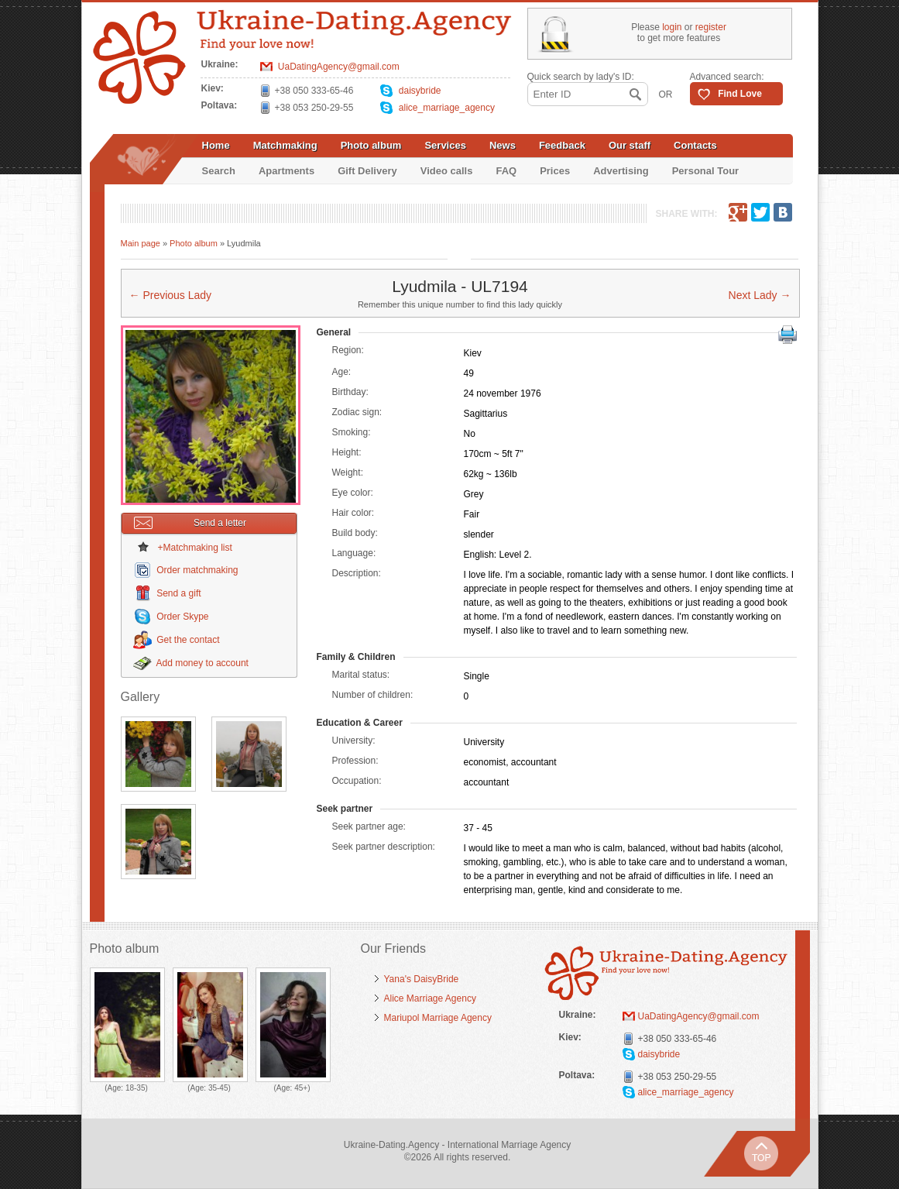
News (502, 145)
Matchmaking (285, 145)
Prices (555, 171)
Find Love (740, 93)
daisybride (420, 90)
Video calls (446, 171)
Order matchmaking (197, 570)
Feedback (562, 145)
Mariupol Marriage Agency (438, 1017)
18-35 (135, 1088)
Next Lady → (760, 295)
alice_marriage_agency (447, 107)
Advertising (621, 171)
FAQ (506, 171)
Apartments (286, 171)
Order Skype (182, 616)
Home (216, 145)
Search (218, 171)
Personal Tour (705, 171)
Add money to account (202, 663)
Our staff (629, 145)
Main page (140, 243)
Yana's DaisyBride (421, 979)
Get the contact (187, 639)
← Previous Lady (170, 295)
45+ (300, 1088)
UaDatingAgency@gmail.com (339, 66)
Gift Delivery (367, 171)
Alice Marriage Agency (430, 998)
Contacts (695, 145)
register (710, 27)
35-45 (218, 1088)
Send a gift (178, 593)
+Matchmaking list (195, 547)
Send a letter (190, 523)
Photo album (371, 145)
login (671, 27)
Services (445, 145)
